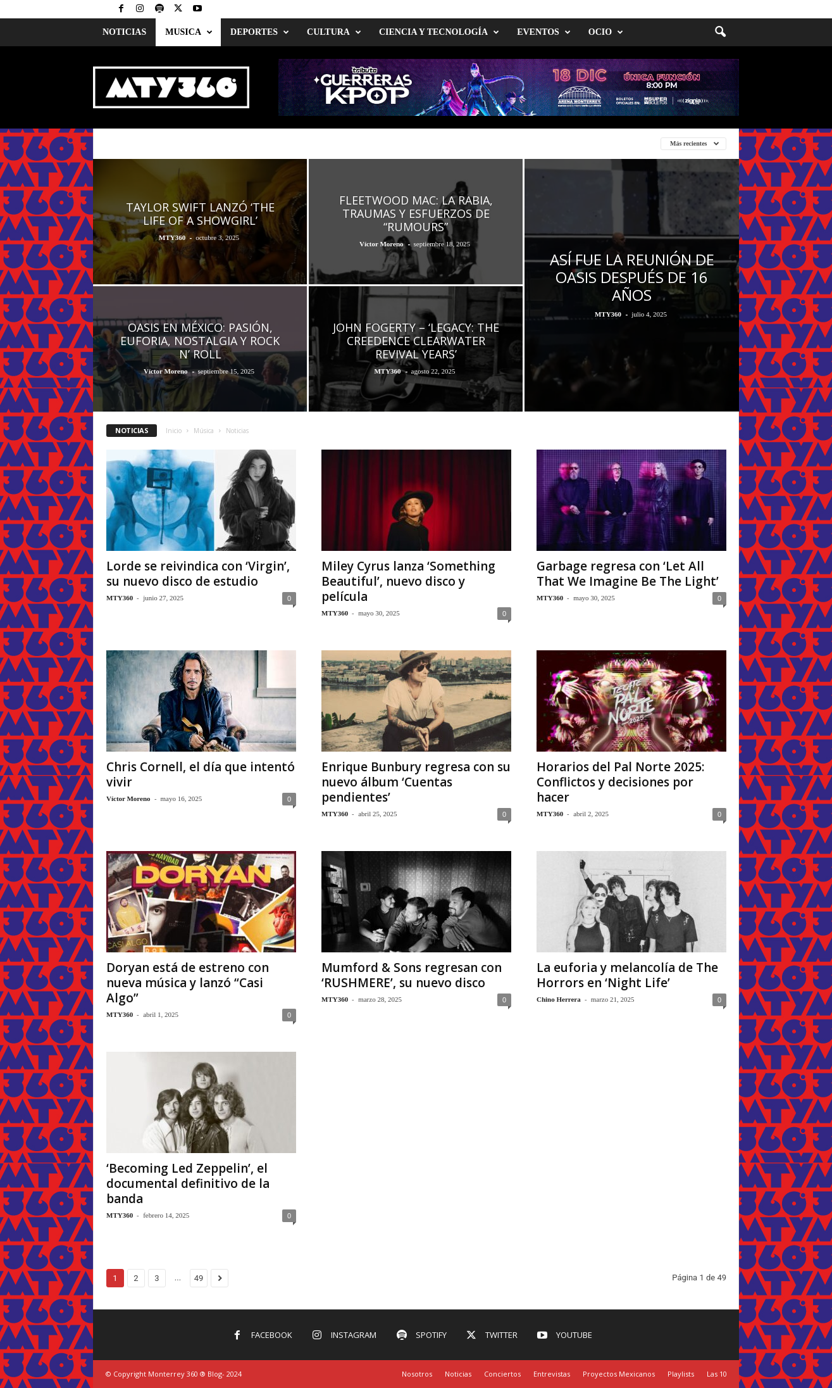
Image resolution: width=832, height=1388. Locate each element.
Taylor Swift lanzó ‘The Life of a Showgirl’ (200, 213)
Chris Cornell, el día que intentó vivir (200, 774)
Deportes (259, 32)
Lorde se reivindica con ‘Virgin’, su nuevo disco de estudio (198, 574)
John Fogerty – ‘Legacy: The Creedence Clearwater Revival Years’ (416, 341)
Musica (189, 32)
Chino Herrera (559, 999)
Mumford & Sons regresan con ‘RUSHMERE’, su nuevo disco (411, 975)
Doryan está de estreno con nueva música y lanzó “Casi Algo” (187, 982)
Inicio (174, 430)
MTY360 (172, 237)
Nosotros (417, 1374)
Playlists (680, 1374)
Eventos (544, 32)
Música (204, 430)
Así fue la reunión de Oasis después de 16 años (632, 277)
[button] (720, 32)
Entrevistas (551, 1374)
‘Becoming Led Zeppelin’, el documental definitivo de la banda (188, 1183)
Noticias (124, 32)
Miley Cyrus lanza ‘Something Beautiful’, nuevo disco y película (408, 581)
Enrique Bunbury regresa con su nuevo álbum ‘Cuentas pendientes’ (416, 782)
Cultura (334, 32)
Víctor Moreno (381, 244)
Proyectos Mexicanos (619, 1374)
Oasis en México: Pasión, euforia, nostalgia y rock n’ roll (200, 341)
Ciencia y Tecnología (439, 32)
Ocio (605, 32)
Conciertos (502, 1374)
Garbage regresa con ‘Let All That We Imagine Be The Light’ (628, 574)
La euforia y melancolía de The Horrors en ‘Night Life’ (627, 975)
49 (199, 1278)
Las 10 (717, 1374)
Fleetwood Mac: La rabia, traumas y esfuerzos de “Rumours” (416, 213)
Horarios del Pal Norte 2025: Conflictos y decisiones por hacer (620, 782)
